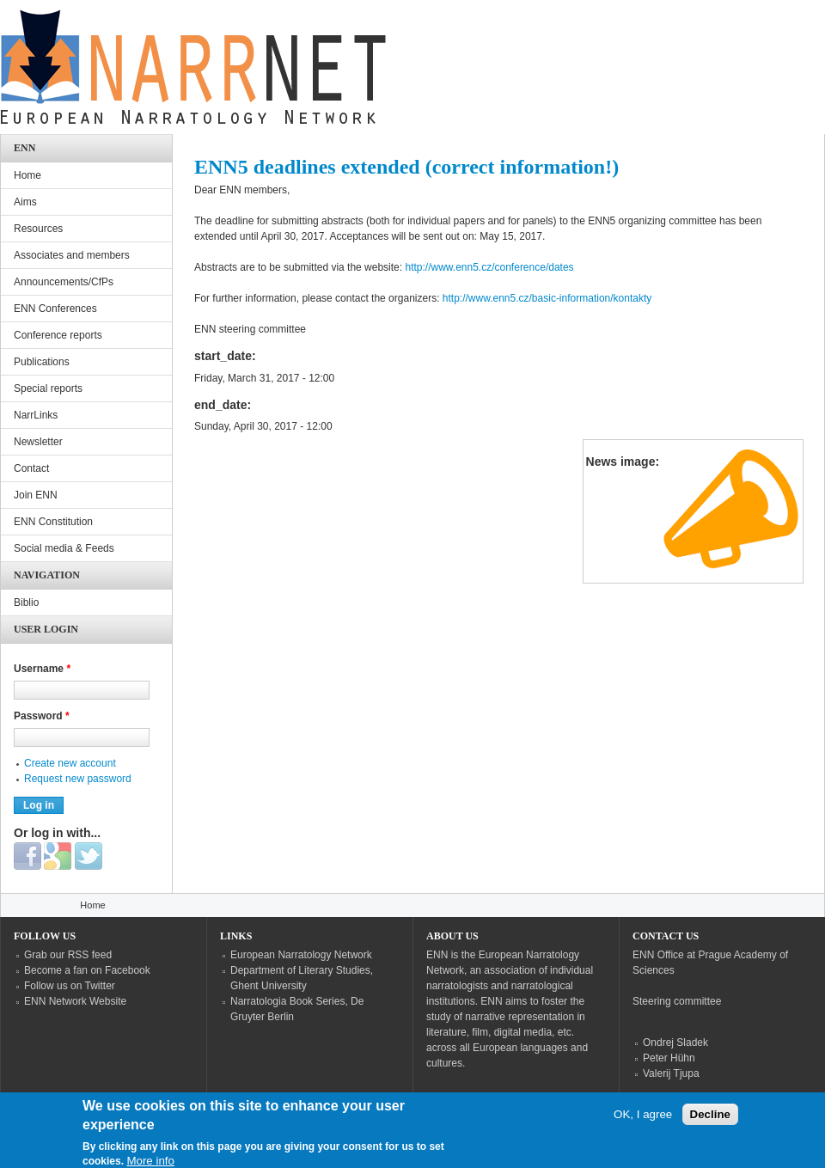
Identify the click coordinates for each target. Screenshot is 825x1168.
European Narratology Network (301, 955)
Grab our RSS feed (68, 955)
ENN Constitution (53, 522)
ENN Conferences (55, 309)
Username (42, 669)
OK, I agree (643, 1121)
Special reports (48, 388)
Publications (42, 362)
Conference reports (58, 335)
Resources (38, 229)
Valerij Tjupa (671, 1073)
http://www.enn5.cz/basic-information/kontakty (547, 298)
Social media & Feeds (64, 548)
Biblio (26, 602)
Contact (31, 468)
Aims (25, 202)
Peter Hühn (669, 1058)
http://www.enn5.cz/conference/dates (489, 267)
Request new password (77, 779)
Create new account (70, 763)
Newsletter (38, 442)
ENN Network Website (75, 1001)
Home (27, 175)
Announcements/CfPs (63, 282)
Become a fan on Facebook (87, 970)
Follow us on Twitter (69, 986)
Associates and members (72, 255)
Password (42, 716)
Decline (710, 1121)
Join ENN (36, 495)
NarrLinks (36, 415)
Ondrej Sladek (675, 1043)
